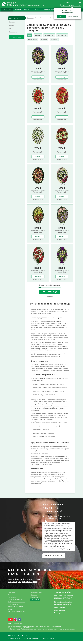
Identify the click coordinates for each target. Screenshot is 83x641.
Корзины (44, 39)
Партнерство (35, 599)
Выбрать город (73, 16)
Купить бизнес (50, 10)
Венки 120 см (62, 35)
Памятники (11, 592)
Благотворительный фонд (32, 638)
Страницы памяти (15, 638)
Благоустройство (13, 604)
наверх (50, 297)
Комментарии (13, 32)
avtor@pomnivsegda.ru (64, 602)
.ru (15, 623)
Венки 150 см (32, 39)
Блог (37, 10)
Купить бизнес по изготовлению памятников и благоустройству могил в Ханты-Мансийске (63, 597)
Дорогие (37, 35)
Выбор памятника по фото (16, 602)
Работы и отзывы (22, 10)
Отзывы (11, 25)
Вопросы (12, 22)
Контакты (34, 595)
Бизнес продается (73, 2)
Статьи (11, 28)
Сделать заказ (16, 37)
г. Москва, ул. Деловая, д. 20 (62, 604)
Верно (61, 16)
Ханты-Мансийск (62, 592)
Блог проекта (35, 597)
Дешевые (54, 39)
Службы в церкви (48, 638)
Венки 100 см (49, 35)
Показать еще (50, 292)
